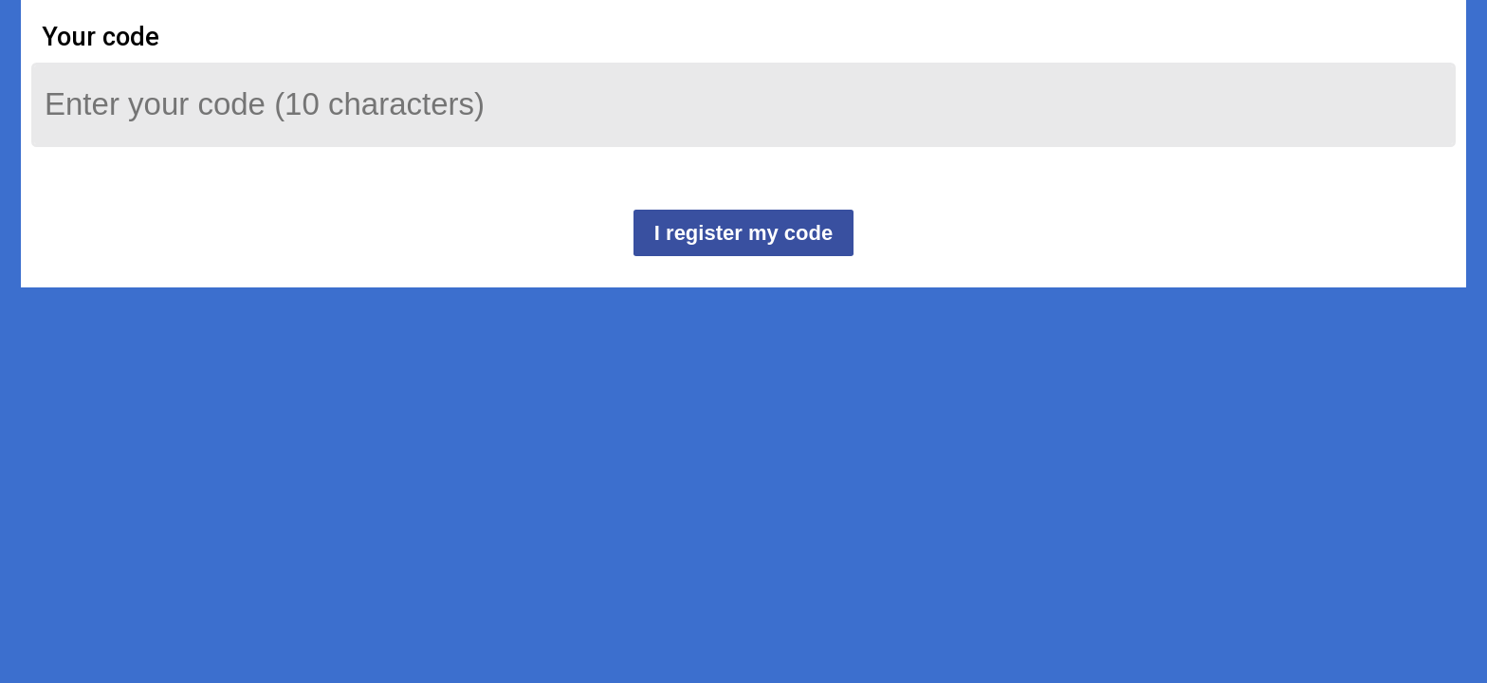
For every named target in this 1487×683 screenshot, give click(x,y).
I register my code (743, 233)
